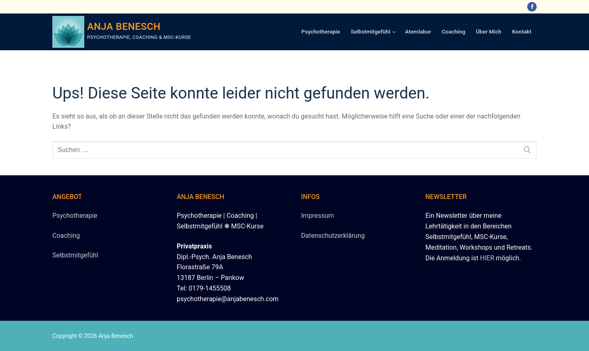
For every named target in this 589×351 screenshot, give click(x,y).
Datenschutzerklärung (333, 235)
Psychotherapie (74, 215)
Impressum (317, 215)
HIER (487, 258)
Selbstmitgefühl (75, 255)
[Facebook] (532, 6)
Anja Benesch (124, 26)
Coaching (66, 235)
